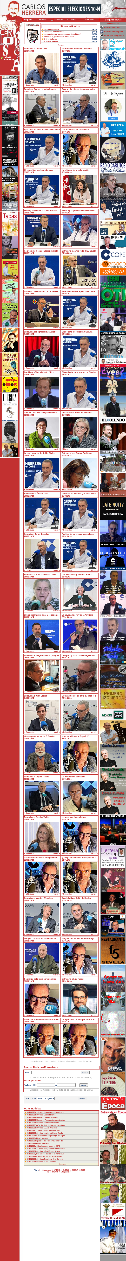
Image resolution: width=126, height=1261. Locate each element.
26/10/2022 (31, 1162)
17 (55, 1170)
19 (59, 1170)
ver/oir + (56, 85)
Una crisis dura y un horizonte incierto (50, 1149)
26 (75, 1170)
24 (70, 1170)
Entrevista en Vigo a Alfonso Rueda (49, 1133)
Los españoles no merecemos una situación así (62, 34)
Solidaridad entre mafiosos (54, 32)
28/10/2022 (31, 1143)
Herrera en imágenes (113, 32)
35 (57, 1172)
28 (79, 1170)
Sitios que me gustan (114, 36)
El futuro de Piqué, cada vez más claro (50, 1120)
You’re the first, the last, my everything (50, 1125)
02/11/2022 (31, 1133)
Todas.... (62, 1164)
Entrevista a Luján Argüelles (46, 1128)
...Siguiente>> (66, 1172)
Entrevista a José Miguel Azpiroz (47, 1151)
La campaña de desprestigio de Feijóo (50, 1136)
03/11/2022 (31, 1123)
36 (59, 1172)
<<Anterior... (46, 1170)
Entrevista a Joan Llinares (45, 1115)
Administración (113, 24)
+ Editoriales (67, 85)
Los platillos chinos (51, 29)
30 (84, 1170)
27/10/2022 (31, 1151)
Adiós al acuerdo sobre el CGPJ (47, 1146)
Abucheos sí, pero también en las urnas (59, 37)
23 (68, 1170)
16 (52, 1170)
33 (53, 1172)
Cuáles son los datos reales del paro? (50, 1112)
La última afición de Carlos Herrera (48, 1156)
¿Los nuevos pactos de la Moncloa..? (49, 1154)
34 (55, 1172)
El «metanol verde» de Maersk (47, 1117)
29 (82, 1170)
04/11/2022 (31, 1112)
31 (48, 1172)
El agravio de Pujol (51, 41)
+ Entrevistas (29, 85)
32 (50, 1172)
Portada (61, 45)
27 (77, 1170)
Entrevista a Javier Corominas (47, 1123)
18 (57, 1170)
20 (61, 1170)
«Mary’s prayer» (41, 1138)
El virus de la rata (50, 39)
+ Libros (65, 449)
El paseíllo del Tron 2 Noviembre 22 (49, 1141)
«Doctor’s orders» (42, 1143)
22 (66, 1170)
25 (73, 1170)
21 (64, 1170)
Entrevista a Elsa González (45, 1162)
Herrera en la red (111, 27)
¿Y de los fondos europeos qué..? (48, 1130)
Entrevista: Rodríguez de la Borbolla (49, 1159)
